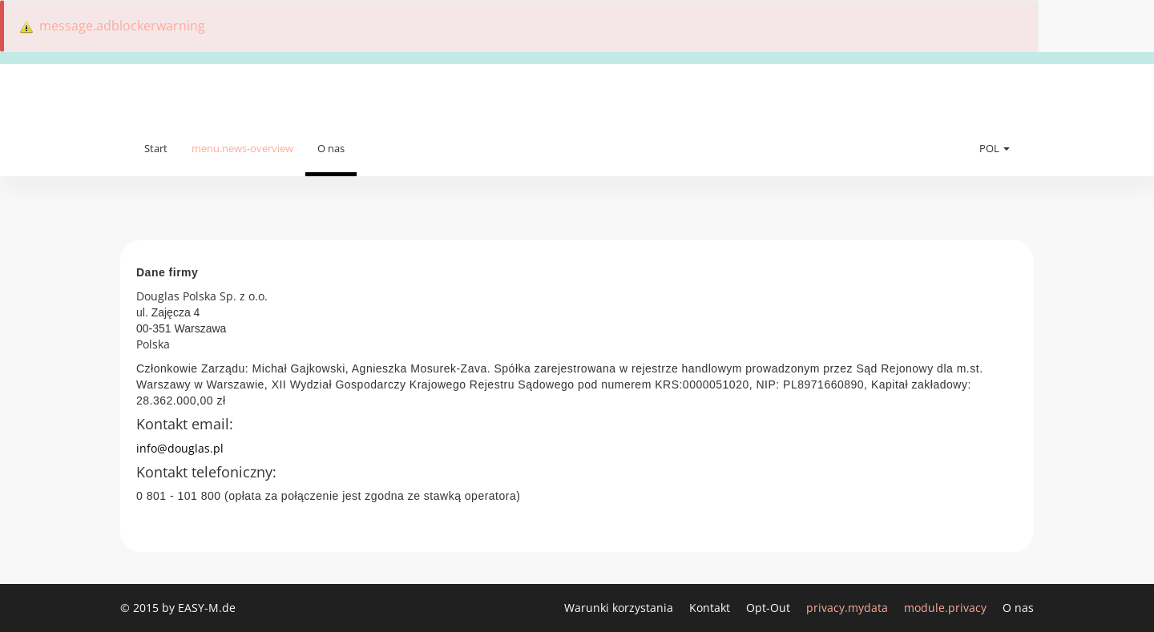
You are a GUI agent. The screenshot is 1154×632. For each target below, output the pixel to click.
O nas (331, 148)
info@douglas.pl (180, 448)
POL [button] (994, 148)
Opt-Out (769, 607)
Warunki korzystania (620, 607)
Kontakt (711, 607)
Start (155, 148)
